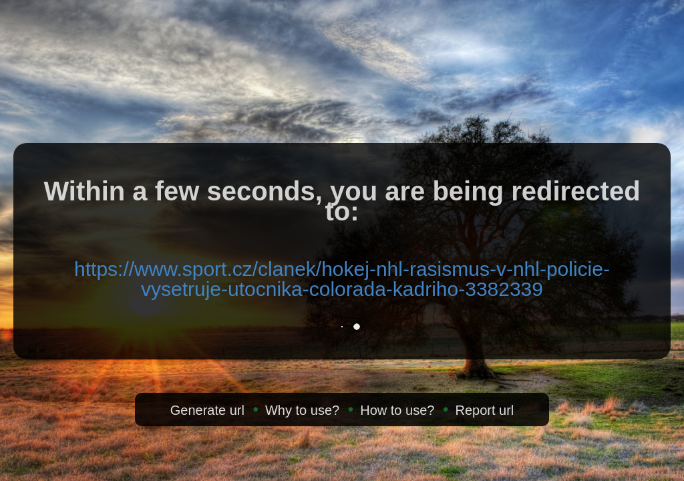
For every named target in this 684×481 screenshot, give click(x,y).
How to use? (397, 410)
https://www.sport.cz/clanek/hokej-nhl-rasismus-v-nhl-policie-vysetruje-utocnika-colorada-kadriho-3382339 (342, 279)
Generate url (207, 410)
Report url (484, 410)
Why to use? (302, 410)
